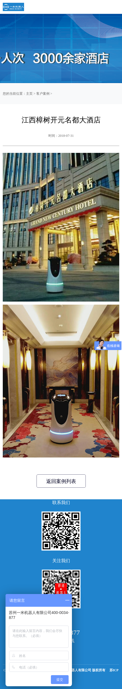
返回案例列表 (61, 481)
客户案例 (43, 94)
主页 (29, 94)
